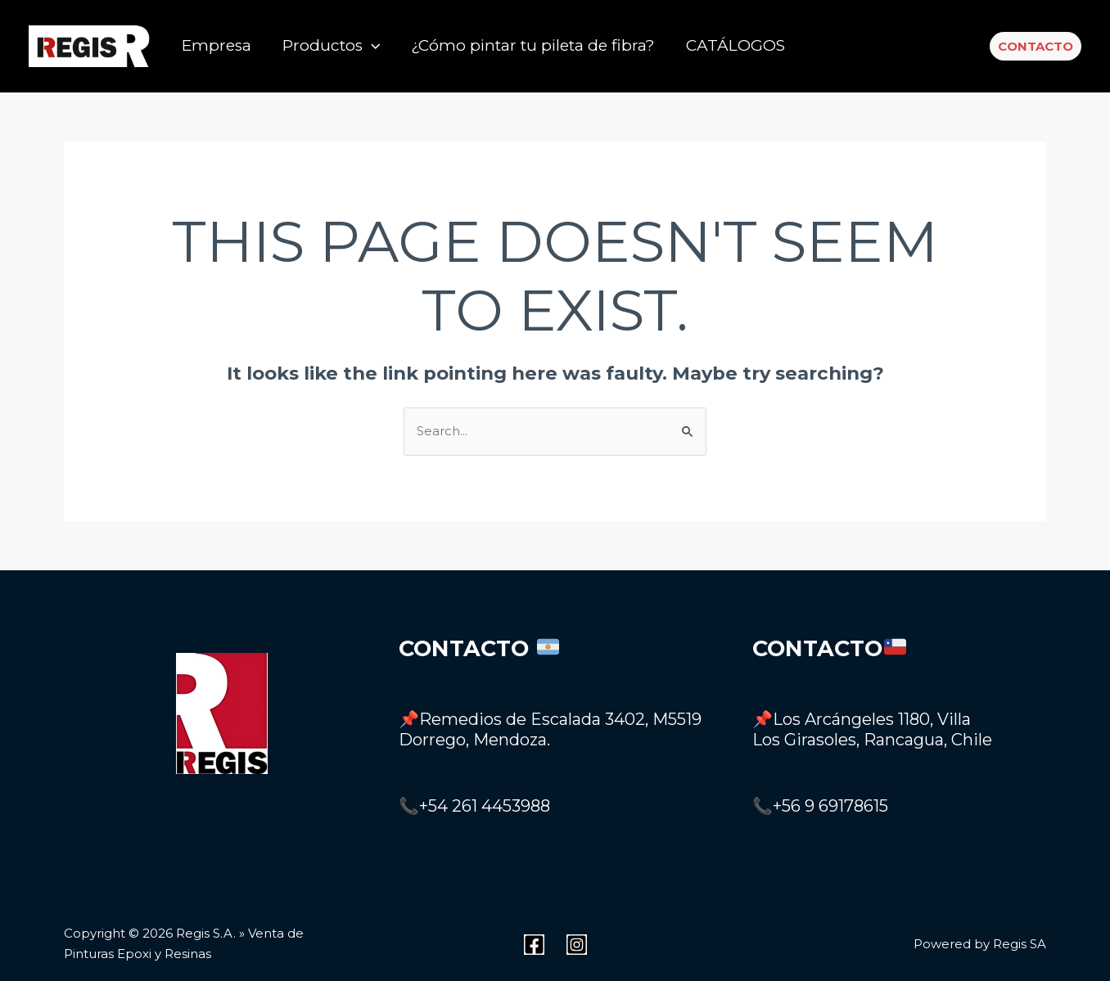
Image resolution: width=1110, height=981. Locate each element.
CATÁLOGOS (735, 45)
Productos (331, 45)
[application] (371, 45)
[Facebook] (534, 944)
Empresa (216, 45)
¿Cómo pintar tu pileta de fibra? (533, 45)
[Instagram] (576, 944)
